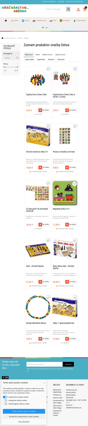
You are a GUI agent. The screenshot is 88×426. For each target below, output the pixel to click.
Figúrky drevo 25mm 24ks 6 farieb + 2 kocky (64, 95)
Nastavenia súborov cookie (57, 410)
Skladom (51, 59)
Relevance (29, 54)
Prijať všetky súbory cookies (24, 411)
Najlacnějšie (29, 59)
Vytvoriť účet (57, 395)
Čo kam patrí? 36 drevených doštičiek (37, 208)
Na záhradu (65, 20)
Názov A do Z (47, 54)
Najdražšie (41, 59)
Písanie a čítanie (79, 20)
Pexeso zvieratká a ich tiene (64, 151)
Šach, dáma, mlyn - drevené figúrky (63, 265)
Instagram (7, 374)
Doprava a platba (49, 1)
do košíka (43, 110)
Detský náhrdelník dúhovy (36, 320)
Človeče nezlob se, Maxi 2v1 (37, 151)
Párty (45, 27)
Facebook (3, 374)
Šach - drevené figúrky (35, 264)
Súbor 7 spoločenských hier (63, 320)
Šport (53, 20)
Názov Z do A (60, 54)
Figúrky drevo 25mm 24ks (36, 94)
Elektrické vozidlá (39, 20)
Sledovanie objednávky (57, 388)
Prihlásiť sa (57, 392)
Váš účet (56, 382)
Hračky (14, 20)
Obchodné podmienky (74, 1)
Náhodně (60, 59)
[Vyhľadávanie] (53, 9)
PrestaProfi (56, 424)
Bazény (25, 20)
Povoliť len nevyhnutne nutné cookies (24, 416)
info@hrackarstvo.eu (73, 404)
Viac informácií (23, 421)
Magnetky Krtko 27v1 (61, 207)
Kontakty (60, 1)
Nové (38, 54)
